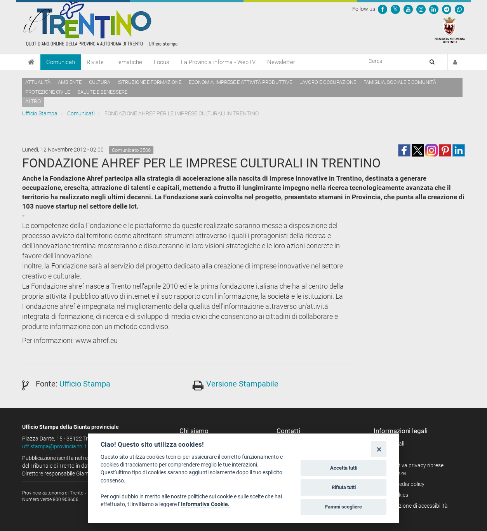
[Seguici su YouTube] (408, 9)
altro (33, 101)
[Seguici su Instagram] (421, 9)
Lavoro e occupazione (327, 82)
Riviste (95, 62)
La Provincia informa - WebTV (218, 62)
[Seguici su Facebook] (382, 9)
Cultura (99, 82)
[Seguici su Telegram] (446, 9)
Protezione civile (47, 92)
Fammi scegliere (343, 507)
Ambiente (70, 82)
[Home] (31, 62)
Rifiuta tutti (344, 487)
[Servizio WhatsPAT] (459, 9)
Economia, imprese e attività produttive (240, 82)
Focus (161, 62)
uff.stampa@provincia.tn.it (54, 446)
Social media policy (401, 484)
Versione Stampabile (242, 383)
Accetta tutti (343, 468)
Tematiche (128, 62)
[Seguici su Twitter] (395, 9)
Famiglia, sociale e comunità (400, 82)
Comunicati (60, 62)
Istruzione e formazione (149, 82)
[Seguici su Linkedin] (433, 9)
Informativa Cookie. (205, 504)
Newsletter (281, 62)
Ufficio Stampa (39, 113)
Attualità (37, 82)
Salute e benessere (102, 92)
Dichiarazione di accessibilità (413, 506)
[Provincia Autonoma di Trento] (450, 29)
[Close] (378, 448)
